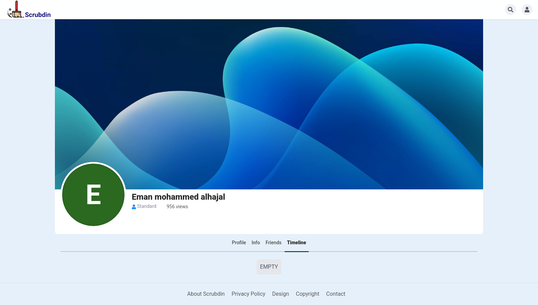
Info (256, 242)
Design (280, 294)
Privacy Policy (249, 294)
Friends (274, 242)
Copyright (307, 294)
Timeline (296, 242)
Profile (239, 242)
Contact (336, 294)
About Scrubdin (205, 294)
